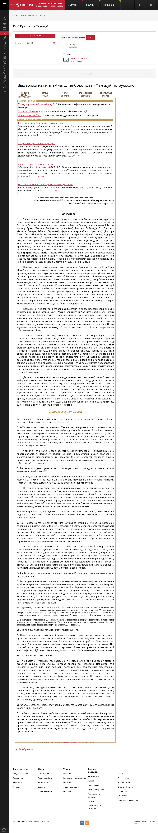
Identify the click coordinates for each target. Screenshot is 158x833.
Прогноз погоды (125, 778)
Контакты (65, 96)
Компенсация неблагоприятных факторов (41, 123)
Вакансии (42, 787)
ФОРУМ (65, 93)
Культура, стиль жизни (128, 800)
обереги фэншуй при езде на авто (36, 164)
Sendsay (67, 782)
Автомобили (93, 776)
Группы (93, 3)
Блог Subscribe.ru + (46, 778)
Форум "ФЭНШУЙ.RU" (29, 115)
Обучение (85, 96)
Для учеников (85, 93)
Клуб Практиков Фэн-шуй (30, 26)
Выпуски (75, 3)
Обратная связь (45, 791)
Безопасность (44, 782)
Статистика (71, 54)
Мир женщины (94, 785)
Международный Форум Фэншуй (36, 104)
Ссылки (105, 96)
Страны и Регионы (126, 787)
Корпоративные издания (74, 778)
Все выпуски (87, 73)
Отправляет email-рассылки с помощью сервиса (49, 4)
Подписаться (35, 36)
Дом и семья (18, 15)
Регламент (18, 782)
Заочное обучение (28, 111)
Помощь (17, 787)
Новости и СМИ (124, 782)
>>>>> (49, 135)
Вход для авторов (21, 773)
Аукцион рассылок (71, 787)
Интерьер (31, 15)
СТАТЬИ (45, 93)
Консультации (106, 93)
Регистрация (18, 778)
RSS (53, 42)
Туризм (91, 781)
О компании (43, 773)
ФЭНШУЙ (25, 93)
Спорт (120, 773)
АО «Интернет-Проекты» (37, 821)
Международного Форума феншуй (71, 742)
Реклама (67, 773)
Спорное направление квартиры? (36, 143)
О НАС (45, 96)
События (67, 791)
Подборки (112, 3)
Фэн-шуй (41, 15)
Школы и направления (24, 96)
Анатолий (74, 47)
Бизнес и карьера (96, 789)
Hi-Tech (91, 801)
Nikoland (152, 821)
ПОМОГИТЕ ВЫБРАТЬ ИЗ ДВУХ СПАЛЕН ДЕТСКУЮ (45, 184)
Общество (122, 791)
